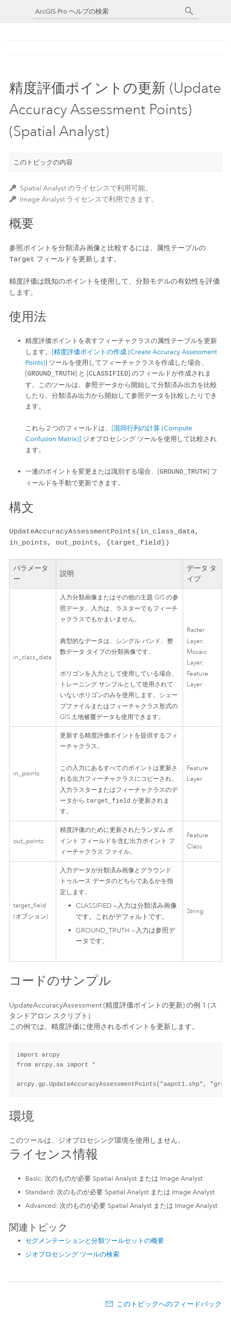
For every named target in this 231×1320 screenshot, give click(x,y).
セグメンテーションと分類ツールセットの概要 (94, 1241)
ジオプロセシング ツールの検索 (72, 1254)
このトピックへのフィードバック (169, 1304)
